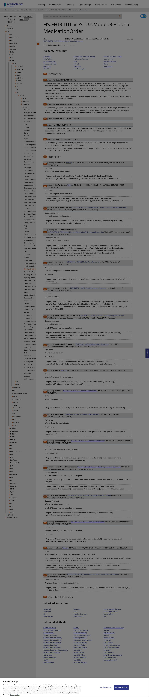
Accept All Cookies (121, 689)
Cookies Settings (105, 689)
